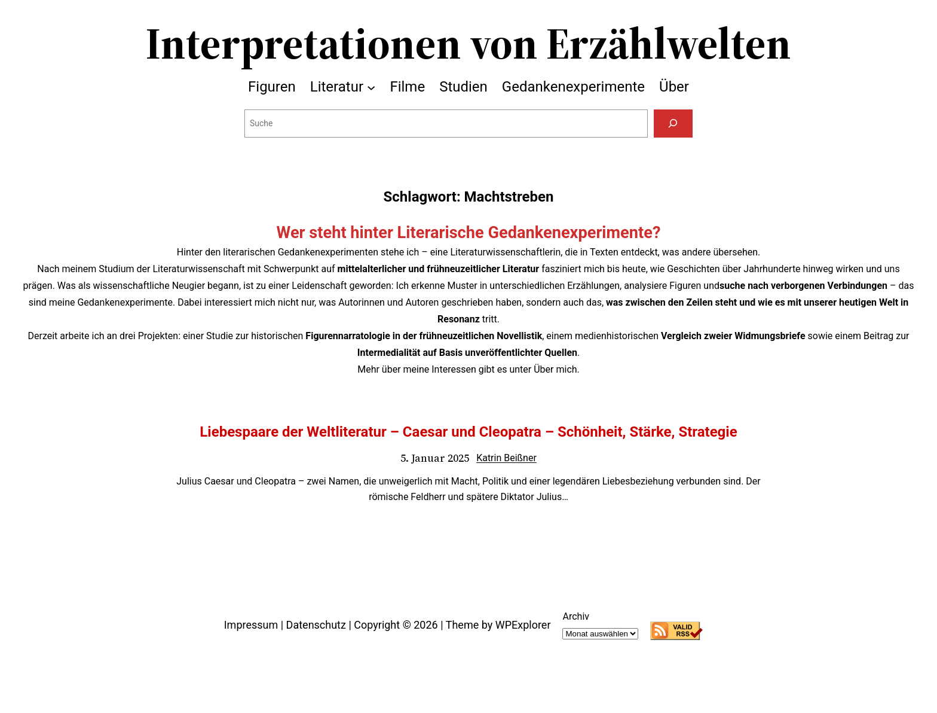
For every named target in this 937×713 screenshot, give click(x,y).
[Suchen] (673, 123)
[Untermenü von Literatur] (371, 87)
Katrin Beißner (506, 458)
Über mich (555, 369)
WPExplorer (523, 624)
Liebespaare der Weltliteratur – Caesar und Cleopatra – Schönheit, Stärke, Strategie (468, 431)
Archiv (575, 616)
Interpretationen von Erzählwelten (468, 43)
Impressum (251, 624)
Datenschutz (316, 624)
